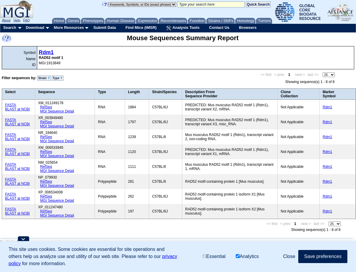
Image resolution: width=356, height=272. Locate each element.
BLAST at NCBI (17, 109)
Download (35, 27)
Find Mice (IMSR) (141, 27)
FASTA (10, 105)
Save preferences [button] (322, 256)
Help (16, 20)
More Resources (69, 27)
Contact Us (219, 27)
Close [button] (289, 256)
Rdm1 (46, 52)
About (6, 20)
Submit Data (104, 27)
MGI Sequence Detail (57, 111)
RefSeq (46, 107)
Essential (214, 256)
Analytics (247, 256)
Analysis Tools (182, 28)
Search (9, 27)
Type (58, 78)
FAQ (26, 20)
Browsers (248, 27)
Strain (44, 78)
